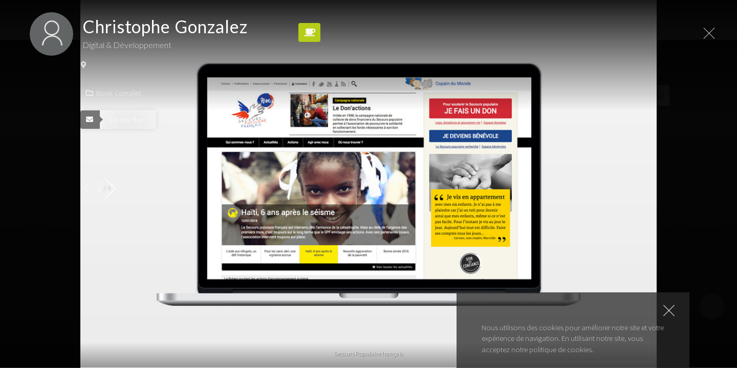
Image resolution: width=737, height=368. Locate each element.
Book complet (113, 93)
